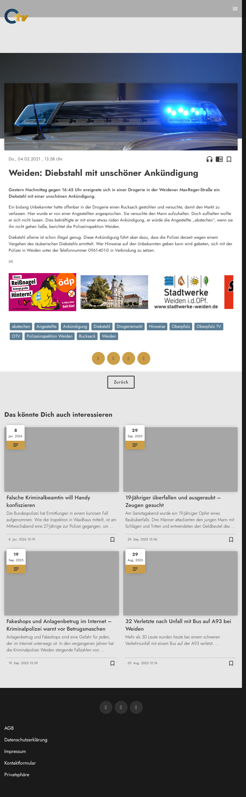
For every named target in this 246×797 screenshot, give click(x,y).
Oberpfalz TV (209, 326)
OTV (16, 336)
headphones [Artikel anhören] (209, 159)
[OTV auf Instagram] (136, 707)
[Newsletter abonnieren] (105, 707)
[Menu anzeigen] (235, 8)
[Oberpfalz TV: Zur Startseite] (16, 16)
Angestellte (46, 326)
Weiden (109, 336)
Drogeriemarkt (129, 326)
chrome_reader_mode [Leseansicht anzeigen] (219, 159)
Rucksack (87, 336)
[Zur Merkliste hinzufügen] (229, 159)
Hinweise (157, 326)
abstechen (21, 326)
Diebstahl (102, 326)
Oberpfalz (181, 326)
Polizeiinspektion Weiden (49, 336)
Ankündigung (75, 326)
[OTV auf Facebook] (121, 707)
